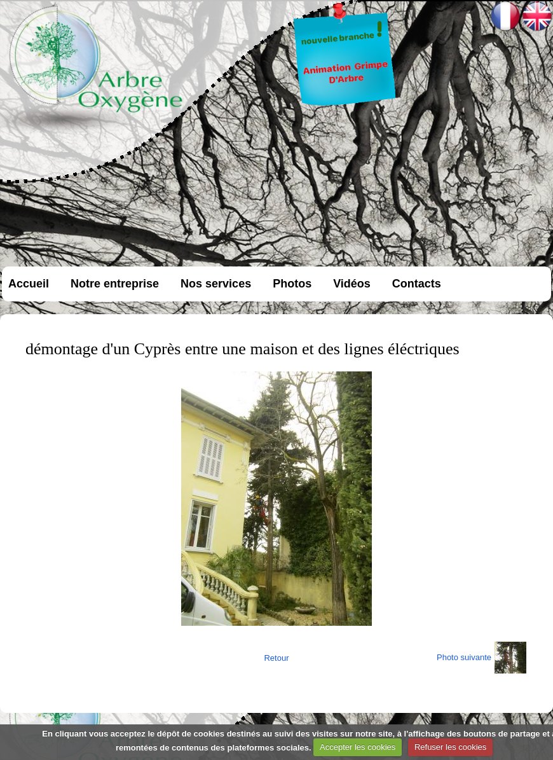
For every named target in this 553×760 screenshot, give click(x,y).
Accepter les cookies (357, 747)
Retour (276, 658)
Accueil (28, 283)
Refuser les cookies (450, 747)
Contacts (416, 283)
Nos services (216, 283)
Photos (292, 283)
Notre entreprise (115, 283)
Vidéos (352, 283)
